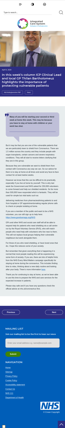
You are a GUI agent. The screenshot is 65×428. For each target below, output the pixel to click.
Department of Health (14, 398)
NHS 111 (9, 393)
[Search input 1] (28, 12)
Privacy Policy (11, 376)
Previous (11, 312)
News (29, 92)
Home (8, 368)
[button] (20, 4)
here (43, 269)
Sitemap (9, 372)
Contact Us (10, 389)
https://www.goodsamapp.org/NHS (20, 217)
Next (54, 312)
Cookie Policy (11, 380)
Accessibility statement (15, 385)
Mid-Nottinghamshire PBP (12, 92)
